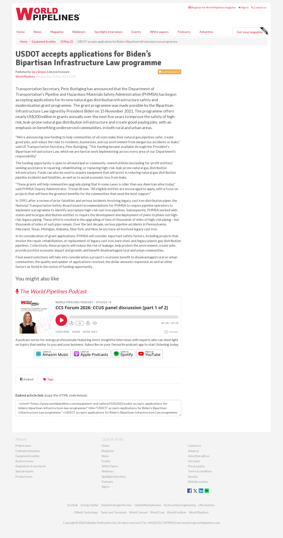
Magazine (56, 32)
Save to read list (169, 71)
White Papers (110, 466)
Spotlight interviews (108, 32)
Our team (194, 461)
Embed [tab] (26, 379)
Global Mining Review (147, 505)
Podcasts (184, 32)
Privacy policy (196, 466)
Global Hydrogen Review (116, 505)
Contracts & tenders (27, 451)
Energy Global (89, 505)
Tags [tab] (48, 379)
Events (136, 32)
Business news (24, 461)
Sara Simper (39, 72)
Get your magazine (252, 31)
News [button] (38, 32)
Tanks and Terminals (113, 512)
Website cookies (198, 481)
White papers (159, 32)
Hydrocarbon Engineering (180, 505)
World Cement (138, 512)
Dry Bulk (72, 505)
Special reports (24, 471)
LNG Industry (206, 505)
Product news (23, 476)
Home (21, 32)
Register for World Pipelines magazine (212, 7)
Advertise (206, 32)
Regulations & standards (30, 466)
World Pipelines (25, 76)
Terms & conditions (200, 471)
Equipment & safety (27, 456)
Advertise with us (198, 456)
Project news (23, 445)
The (50, 291)
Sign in (244, 7)
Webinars (79, 32)
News (105, 456)
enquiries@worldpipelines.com (201, 523)
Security (193, 476)
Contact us (258, 7)
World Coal (157, 512)
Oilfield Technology (86, 512)
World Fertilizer (176, 512)
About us (193, 451)
